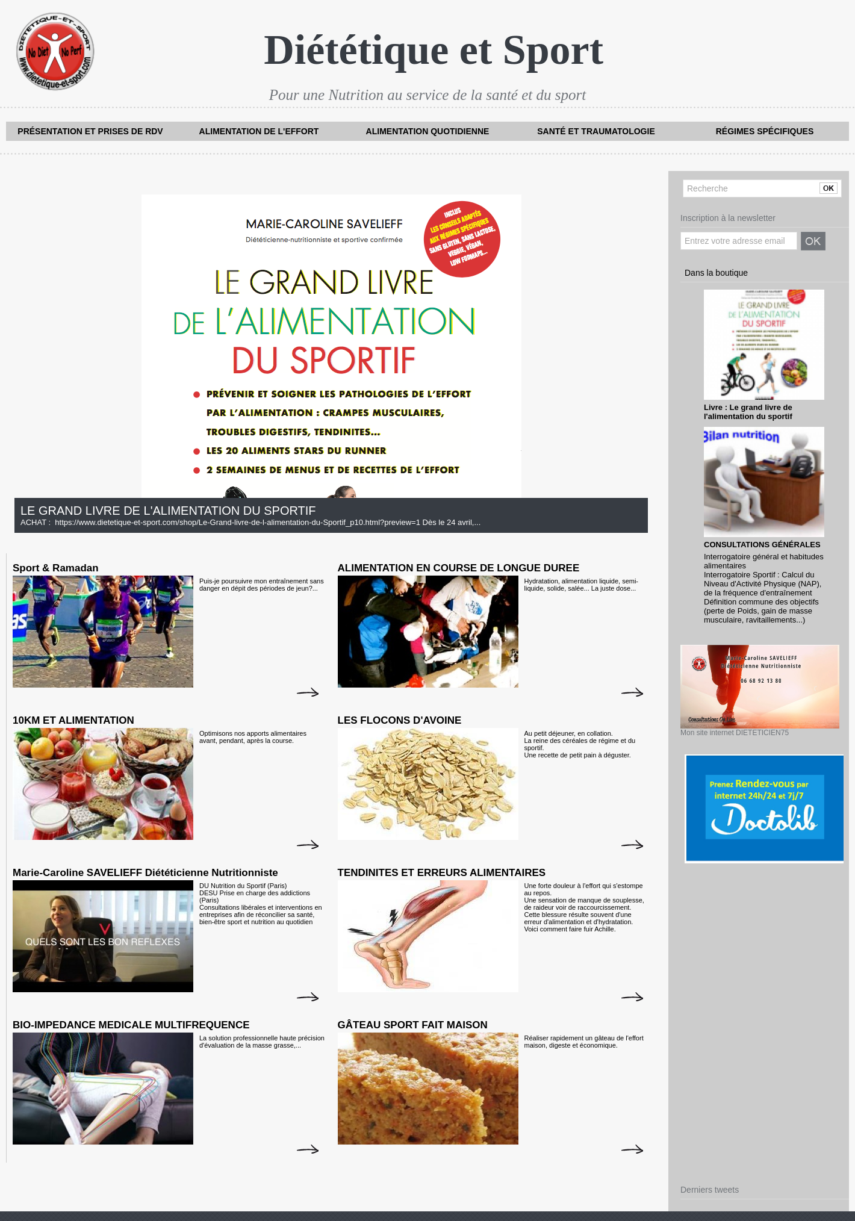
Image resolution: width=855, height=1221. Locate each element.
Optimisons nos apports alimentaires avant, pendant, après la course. (252, 737)
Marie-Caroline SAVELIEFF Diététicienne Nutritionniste (145, 872)
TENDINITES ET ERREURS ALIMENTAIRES (442, 872)
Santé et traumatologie (595, 131)
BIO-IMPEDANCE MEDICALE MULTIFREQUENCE (131, 1025)
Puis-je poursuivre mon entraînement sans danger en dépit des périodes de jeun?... (261, 584)
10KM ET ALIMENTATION (73, 720)
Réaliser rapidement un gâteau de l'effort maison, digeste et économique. (584, 1041)
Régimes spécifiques (765, 131)
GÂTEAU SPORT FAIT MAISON (413, 1025)
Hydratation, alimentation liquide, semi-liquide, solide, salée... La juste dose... (581, 584)
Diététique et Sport (433, 49)
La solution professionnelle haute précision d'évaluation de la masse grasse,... (262, 1041)
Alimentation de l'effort (259, 131)
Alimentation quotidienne (428, 131)
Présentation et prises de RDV (90, 131)
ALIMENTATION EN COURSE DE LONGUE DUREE (459, 568)
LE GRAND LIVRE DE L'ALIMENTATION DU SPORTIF (168, 510)
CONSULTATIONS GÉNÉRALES (762, 544)
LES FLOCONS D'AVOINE (400, 720)
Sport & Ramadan (56, 568)
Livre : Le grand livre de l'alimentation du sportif (748, 412)
